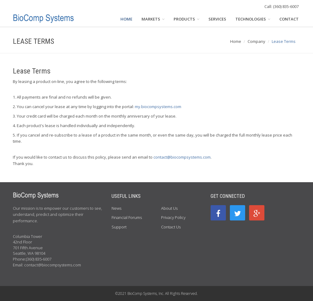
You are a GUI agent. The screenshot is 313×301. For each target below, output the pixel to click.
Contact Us (171, 227)
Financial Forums (127, 217)
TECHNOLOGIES (252, 19)
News (116, 208)
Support (119, 227)
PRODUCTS (186, 19)
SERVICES (217, 19)
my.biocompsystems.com (158, 106)
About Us (169, 208)
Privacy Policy (173, 217)
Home (235, 41)
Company (256, 41)
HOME (126, 19)
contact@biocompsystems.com (182, 157)
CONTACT (289, 19)
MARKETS (153, 19)
